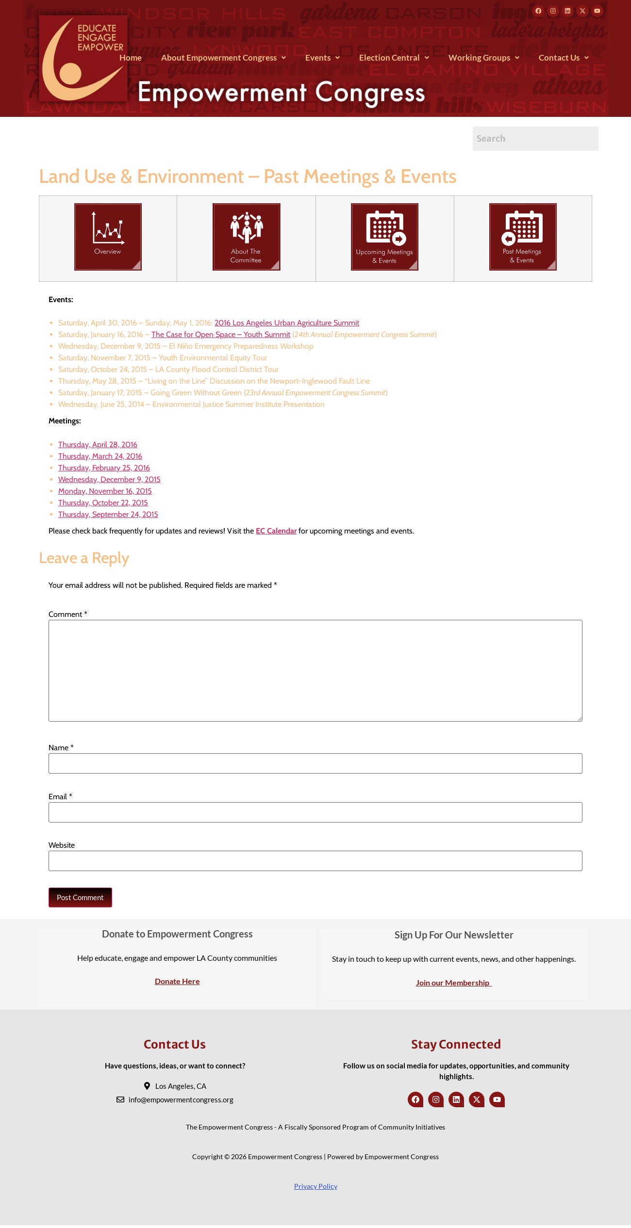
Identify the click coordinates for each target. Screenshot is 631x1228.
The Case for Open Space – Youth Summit (220, 336)
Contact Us (564, 60)
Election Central (394, 60)
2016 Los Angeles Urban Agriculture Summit (287, 325)
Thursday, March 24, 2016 (100, 458)
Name (61, 750)
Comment (68, 617)
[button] (223, 60)
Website (62, 848)
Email (60, 799)
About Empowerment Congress (223, 60)
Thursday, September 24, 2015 (108, 516)
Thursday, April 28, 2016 (97, 446)
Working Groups (483, 60)
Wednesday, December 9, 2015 (109, 481)
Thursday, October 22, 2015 (103, 504)
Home (130, 60)
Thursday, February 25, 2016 (104, 469)
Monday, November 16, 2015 (105, 493)
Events (322, 60)
